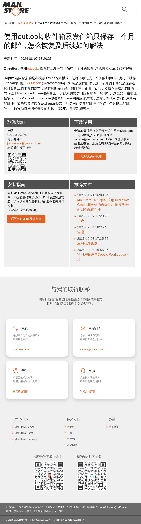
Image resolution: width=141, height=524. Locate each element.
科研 (82, 507)
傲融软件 (50, 507)
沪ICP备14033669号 (40, 520)
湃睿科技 (48, 511)
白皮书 (71, 439)
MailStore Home (24, 432)
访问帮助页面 (20, 391)
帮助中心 (72, 426)
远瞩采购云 (92, 507)
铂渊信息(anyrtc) (108, 507)
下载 (69, 432)
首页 (20, 23)
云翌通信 (18, 511)
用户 (80, 221)
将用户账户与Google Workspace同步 (103, 257)
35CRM (60, 507)
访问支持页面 (87, 391)
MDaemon (123, 507)
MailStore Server (24, 426)
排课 (76, 507)
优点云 (69, 507)
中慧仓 (28, 511)
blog (28, 23)
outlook (32, 68)
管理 (80, 232)
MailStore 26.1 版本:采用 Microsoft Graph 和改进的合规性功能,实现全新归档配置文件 (103, 204)
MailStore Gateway (26, 439)
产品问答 (72, 445)
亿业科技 (37, 511)
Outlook (35, 83)
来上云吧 (59, 511)
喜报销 (9, 511)
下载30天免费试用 (90, 156)
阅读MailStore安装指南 (26, 218)
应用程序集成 (87, 243)
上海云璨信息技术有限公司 (30, 507)
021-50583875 (21, 349)
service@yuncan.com (26, 143)
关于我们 (114, 426)
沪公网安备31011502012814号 (69, 520)
